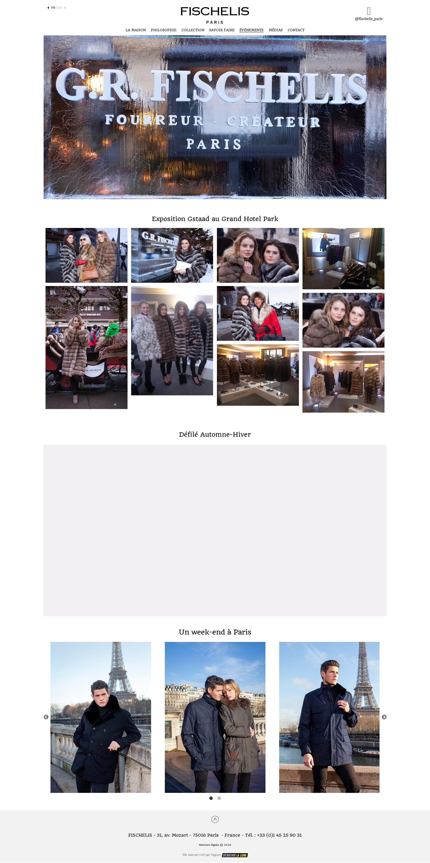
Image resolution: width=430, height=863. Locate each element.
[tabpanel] (100, 717)
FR (53, 7)
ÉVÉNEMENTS (251, 30)
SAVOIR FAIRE (221, 30)
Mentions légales (209, 845)
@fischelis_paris (369, 13)
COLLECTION (193, 30)
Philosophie (163, 30)
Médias (276, 30)
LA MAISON (136, 30)
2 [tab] (219, 799)
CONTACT (296, 30)
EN (60, 7)
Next (384, 717)
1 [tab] (211, 799)
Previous (45, 717)
